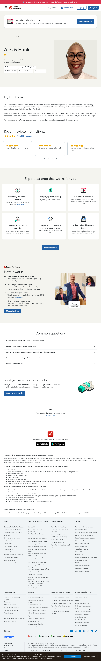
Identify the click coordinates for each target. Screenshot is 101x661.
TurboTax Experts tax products (37, 541)
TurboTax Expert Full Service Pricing (37, 550)
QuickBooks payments (82, 603)
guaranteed (20, 204)
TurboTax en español (10, 563)
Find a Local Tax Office (35, 574)
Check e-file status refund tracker (38, 607)
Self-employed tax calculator (37, 613)
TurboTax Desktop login (59, 527)
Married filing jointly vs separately (86, 532)
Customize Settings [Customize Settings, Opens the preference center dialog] (89, 656)
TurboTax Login (9, 613)
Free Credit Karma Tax (82, 614)
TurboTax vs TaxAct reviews (60, 609)
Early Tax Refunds (9, 560)
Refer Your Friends (9, 621)
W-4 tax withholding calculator (37, 610)
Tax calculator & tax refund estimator (36, 601)
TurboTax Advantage (58, 542)
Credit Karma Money (10, 546)
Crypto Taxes (8, 543)
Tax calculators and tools (35, 598)
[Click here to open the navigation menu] (6, 7)
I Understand (72, 656)
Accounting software (81, 598)
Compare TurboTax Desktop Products (60, 530)
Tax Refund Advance (10, 541)
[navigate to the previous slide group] (44, 159)
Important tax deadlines (82, 565)
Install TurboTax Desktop (59, 537)
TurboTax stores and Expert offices (38, 569)
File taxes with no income (83, 541)
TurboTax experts (9, 37)
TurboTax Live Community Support (12, 598)
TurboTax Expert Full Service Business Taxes (37, 554)
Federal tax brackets (81, 568)
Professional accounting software (85, 609)
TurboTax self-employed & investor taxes (36, 534)
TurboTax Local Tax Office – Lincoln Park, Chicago (36, 586)
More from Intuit (80, 617)
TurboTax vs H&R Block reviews (61, 603)
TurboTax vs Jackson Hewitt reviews (60, 612)
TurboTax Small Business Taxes (37, 562)
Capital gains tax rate (81, 549)
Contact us (7, 602)
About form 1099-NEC (82, 543)
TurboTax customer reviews (60, 598)
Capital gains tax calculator (36, 618)
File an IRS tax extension (11, 607)
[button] (50, 509)
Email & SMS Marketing (82, 620)
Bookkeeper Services (82, 622)
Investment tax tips (81, 560)
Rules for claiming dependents (85, 538)
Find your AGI (79, 554)
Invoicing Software (81, 625)
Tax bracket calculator (34, 605)
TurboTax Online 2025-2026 (13, 530)
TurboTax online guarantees (13, 532)
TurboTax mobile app (11, 557)
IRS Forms (7, 535)
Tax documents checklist (35, 624)
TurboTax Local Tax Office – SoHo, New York (39, 578)
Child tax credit (80, 563)
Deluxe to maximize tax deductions (35, 530)
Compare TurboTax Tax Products (14, 527)
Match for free (73, 2)
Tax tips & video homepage (84, 527)
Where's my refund (10, 605)
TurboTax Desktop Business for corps (61, 545)
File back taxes (80, 552)
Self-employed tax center (12, 538)
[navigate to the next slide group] (56, 159)
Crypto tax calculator (34, 616)
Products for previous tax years (13, 554)
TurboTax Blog (8, 549)
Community (7, 616)
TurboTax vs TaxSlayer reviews (60, 606)
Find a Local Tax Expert (35, 572)
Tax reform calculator (34, 627)
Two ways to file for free (11, 610)
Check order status (57, 539)
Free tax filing (32, 527)
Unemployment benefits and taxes (86, 557)
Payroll (77, 600)
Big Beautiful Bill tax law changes (14, 618)
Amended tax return (81, 546)
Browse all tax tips (81, 530)
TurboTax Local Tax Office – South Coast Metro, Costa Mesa (38, 582)
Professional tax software (83, 606)
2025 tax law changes (82, 571)
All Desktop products (58, 534)
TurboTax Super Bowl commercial (62, 600)
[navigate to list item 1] (49, 159)
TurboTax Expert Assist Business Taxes (38, 558)
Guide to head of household (84, 535)
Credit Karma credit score (83, 611)
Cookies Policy (39, 654)
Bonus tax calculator (34, 621)
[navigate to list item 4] (52, 159)
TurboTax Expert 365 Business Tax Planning (38, 565)
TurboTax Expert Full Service (37, 546)
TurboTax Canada (9, 552)
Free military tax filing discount (37, 538)
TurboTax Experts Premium (36, 544)
